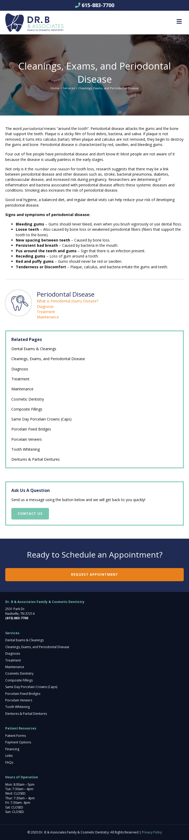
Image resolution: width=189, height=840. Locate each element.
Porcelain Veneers (26, 439)
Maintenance (48, 316)
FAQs (9, 762)
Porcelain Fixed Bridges (31, 429)
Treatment (46, 311)
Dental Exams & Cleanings (33, 348)
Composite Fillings (26, 409)
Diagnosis (45, 306)
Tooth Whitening (25, 449)
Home (55, 88)
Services (69, 88)
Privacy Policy (152, 832)
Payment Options (18, 742)
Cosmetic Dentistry (27, 399)
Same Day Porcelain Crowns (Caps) (41, 419)
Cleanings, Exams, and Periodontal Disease (48, 358)
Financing (12, 749)
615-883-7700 (98, 5)
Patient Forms (15, 735)
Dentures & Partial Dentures (35, 459)
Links (9, 755)
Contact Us (30, 513)
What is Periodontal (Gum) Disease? (67, 300)
